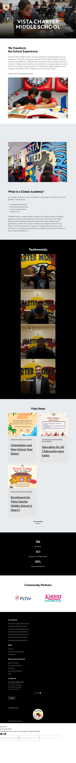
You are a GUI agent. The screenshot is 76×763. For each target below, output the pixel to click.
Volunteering (11, 654)
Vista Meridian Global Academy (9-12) (18, 634)
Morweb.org (18, 721)
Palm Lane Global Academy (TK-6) (18, 637)
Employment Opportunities (16, 651)
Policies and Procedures (15, 671)
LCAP (9, 673)
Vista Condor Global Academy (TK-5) (18, 629)
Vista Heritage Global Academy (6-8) (18, 632)
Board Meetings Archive (15, 665)
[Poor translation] (4, 734)
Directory (10, 649)
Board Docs (11, 668)
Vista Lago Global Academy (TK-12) (18, 640)
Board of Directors (13, 663)
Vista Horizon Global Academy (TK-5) (18, 623)
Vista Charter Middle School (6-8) (17, 626)
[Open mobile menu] (68, 7)
